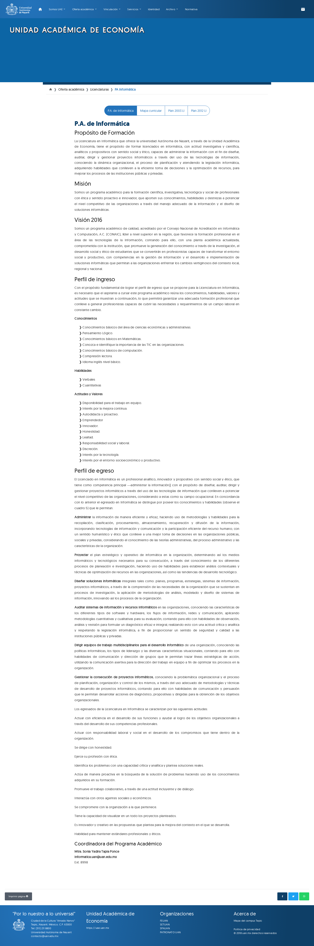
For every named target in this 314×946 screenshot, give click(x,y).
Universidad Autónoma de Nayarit (51, 932)
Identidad (154, 9)
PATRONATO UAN (170, 932)
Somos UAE (55, 9)
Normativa (191, 9)
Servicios (132, 9)
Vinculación (111, 9)
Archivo (170, 9)
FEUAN (164, 920)
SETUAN (165, 924)
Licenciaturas (99, 89)
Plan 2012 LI (198, 111)
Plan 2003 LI (176, 111)
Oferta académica (83, 9)
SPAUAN (165, 928)
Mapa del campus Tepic (248, 920)
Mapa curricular (151, 111)
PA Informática (125, 89)
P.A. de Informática (121, 111)
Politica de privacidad (247, 929)
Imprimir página (18, 896)
